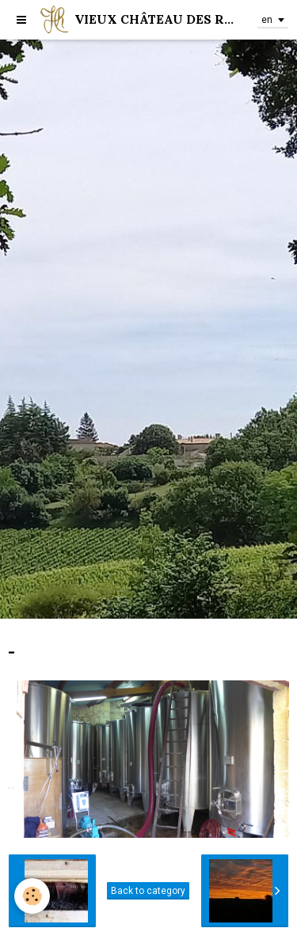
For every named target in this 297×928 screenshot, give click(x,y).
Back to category (148, 890)
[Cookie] (32, 896)
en (266, 19)
